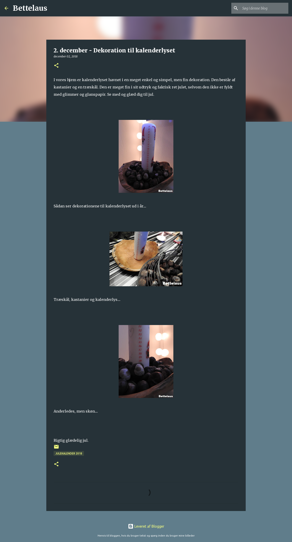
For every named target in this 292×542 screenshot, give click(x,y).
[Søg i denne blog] (264, 8)
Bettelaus (30, 8)
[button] (56, 66)
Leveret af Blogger (146, 526)
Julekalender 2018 (68, 453)
